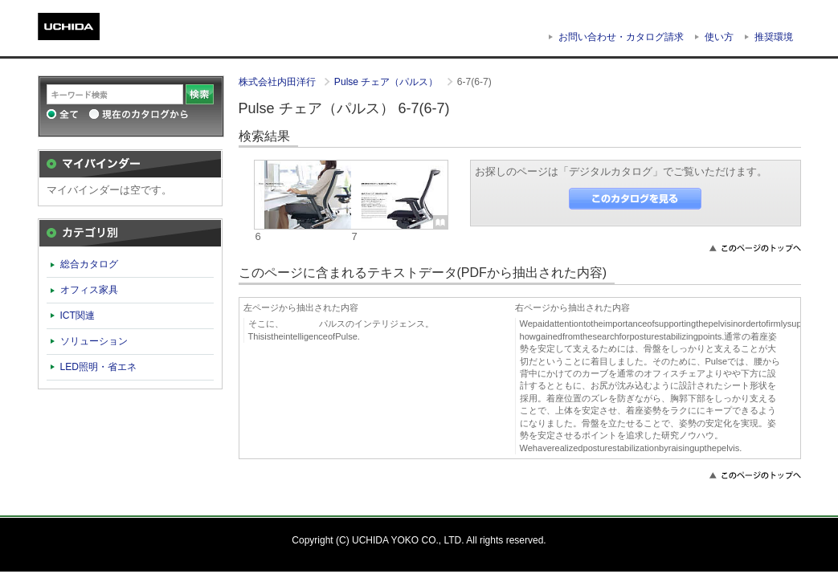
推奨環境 (773, 37)
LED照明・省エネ (98, 366)
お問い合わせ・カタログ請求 (621, 37)
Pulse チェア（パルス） (387, 82)
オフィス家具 (89, 289)
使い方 (719, 37)
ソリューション (94, 341)
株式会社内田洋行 (278, 82)
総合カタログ (89, 264)
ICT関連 (77, 315)
